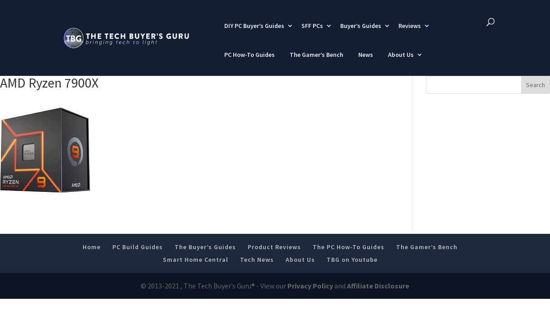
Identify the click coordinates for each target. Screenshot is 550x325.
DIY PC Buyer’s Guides (254, 26)
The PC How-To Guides (348, 247)
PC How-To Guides (249, 55)
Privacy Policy (310, 285)
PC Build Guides (137, 247)
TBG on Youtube (352, 259)
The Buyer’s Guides (205, 247)
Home (92, 247)
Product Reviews (274, 247)
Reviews (409, 26)
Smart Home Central (195, 259)
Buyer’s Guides (360, 26)
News (365, 55)
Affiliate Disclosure (378, 285)
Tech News (257, 259)
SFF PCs (312, 26)
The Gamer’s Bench (316, 55)
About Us (401, 55)
